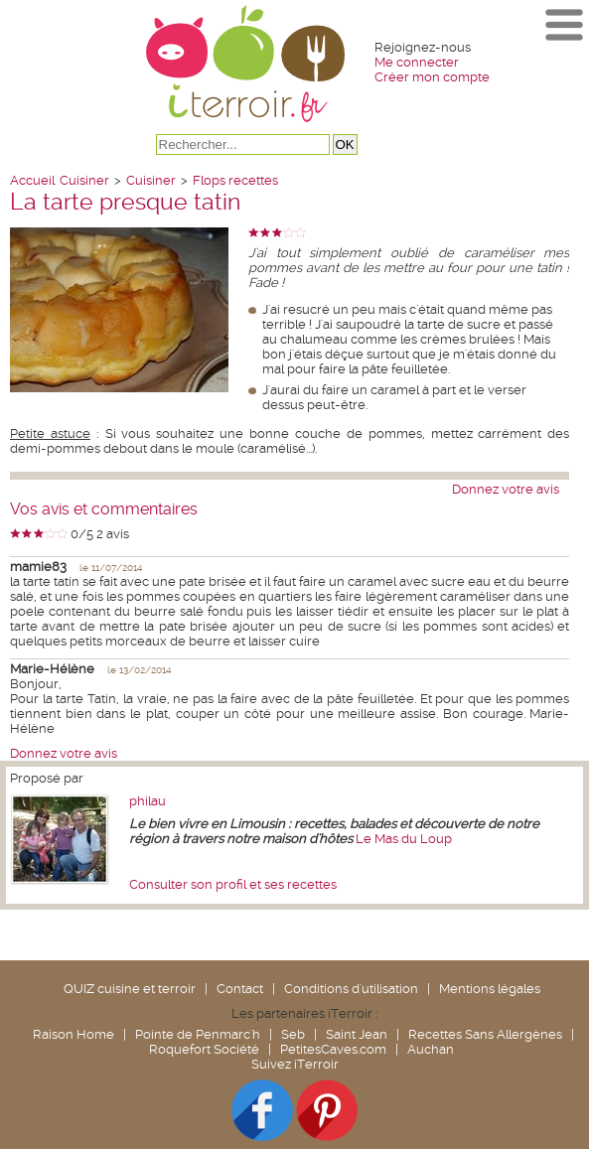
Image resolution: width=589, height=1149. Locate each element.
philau (147, 800)
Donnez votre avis (505, 489)
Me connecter (416, 62)
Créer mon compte (432, 77)
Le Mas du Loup (404, 838)
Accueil (32, 180)
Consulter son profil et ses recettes (233, 884)
